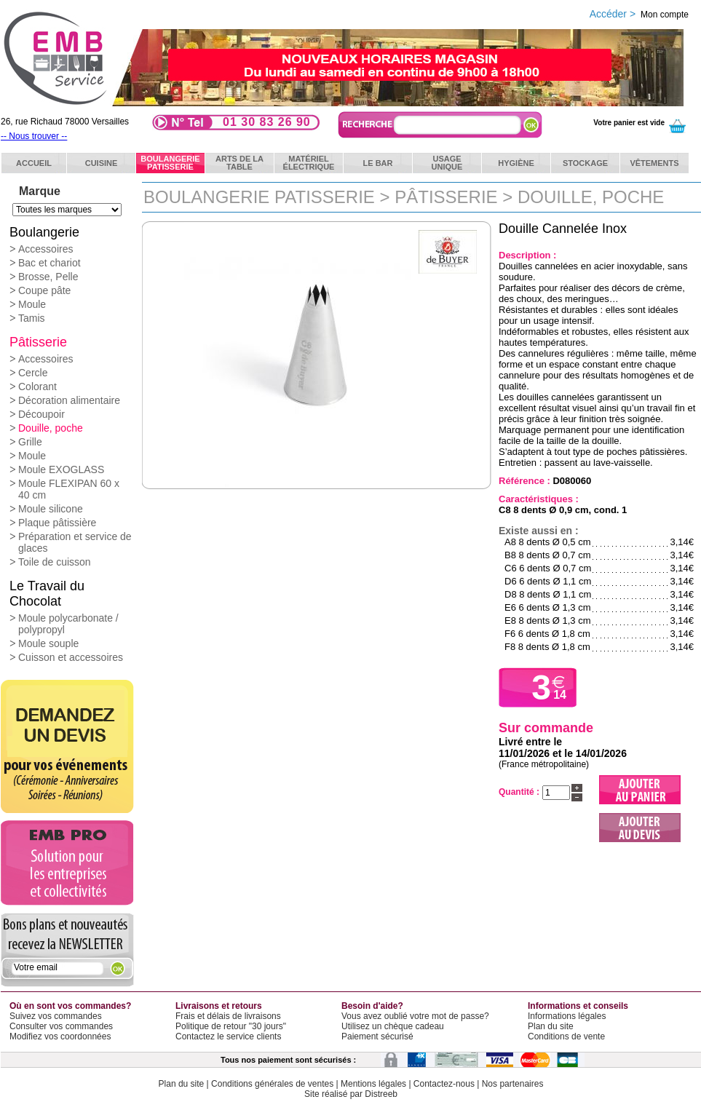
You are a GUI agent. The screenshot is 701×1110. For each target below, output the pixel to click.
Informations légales (567, 1016)
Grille (30, 442)
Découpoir (41, 414)
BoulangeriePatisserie (169, 162)
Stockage (585, 163)
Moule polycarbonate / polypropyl (68, 623)
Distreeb (381, 1094)
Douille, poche (50, 428)
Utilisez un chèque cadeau (392, 1026)
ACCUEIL (34, 163)
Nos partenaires (513, 1084)
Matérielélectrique (309, 162)
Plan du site (551, 1026)
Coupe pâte (44, 290)
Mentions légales (373, 1084)
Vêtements (654, 163)
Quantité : (519, 792)
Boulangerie (44, 232)
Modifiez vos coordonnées (60, 1036)
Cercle (32, 372)
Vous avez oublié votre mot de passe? (415, 1016)
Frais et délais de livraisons (228, 1016)
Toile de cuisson (54, 562)
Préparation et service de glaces (75, 542)
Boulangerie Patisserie (259, 197)
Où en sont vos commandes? (70, 1006)
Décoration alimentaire (69, 400)
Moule (32, 304)
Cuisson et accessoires (70, 657)
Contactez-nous (444, 1084)
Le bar (378, 163)
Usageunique (447, 162)
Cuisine (101, 163)
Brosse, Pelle (48, 276)
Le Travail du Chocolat (46, 593)
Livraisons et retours (218, 1006)
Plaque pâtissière (57, 522)
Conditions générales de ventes (272, 1084)
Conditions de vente (566, 1036)
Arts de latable (239, 162)
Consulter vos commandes (61, 1026)
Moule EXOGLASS (61, 469)
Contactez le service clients (228, 1036)
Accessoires (45, 249)
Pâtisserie (38, 342)
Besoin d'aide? (372, 1006)
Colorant (37, 386)
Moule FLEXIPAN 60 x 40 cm (68, 489)
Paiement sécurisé (377, 1036)
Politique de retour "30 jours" (230, 1026)
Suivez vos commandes (55, 1016)
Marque (39, 191)
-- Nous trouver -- (34, 136)
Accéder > (639, 14)
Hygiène (516, 163)
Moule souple (48, 643)
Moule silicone (50, 509)
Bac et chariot (49, 263)
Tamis (31, 318)
